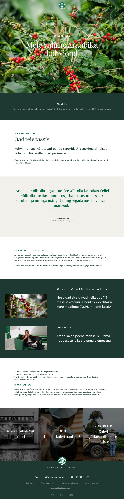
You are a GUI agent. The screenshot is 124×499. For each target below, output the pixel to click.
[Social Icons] (52, 495)
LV (87, 477)
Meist (37, 477)
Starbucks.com (91, 483)
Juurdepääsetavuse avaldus (62, 488)
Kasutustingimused (70, 483)
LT (81, 477)
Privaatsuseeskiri (48, 483)
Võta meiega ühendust (55, 477)
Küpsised (30, 483)
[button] (7, 5)
